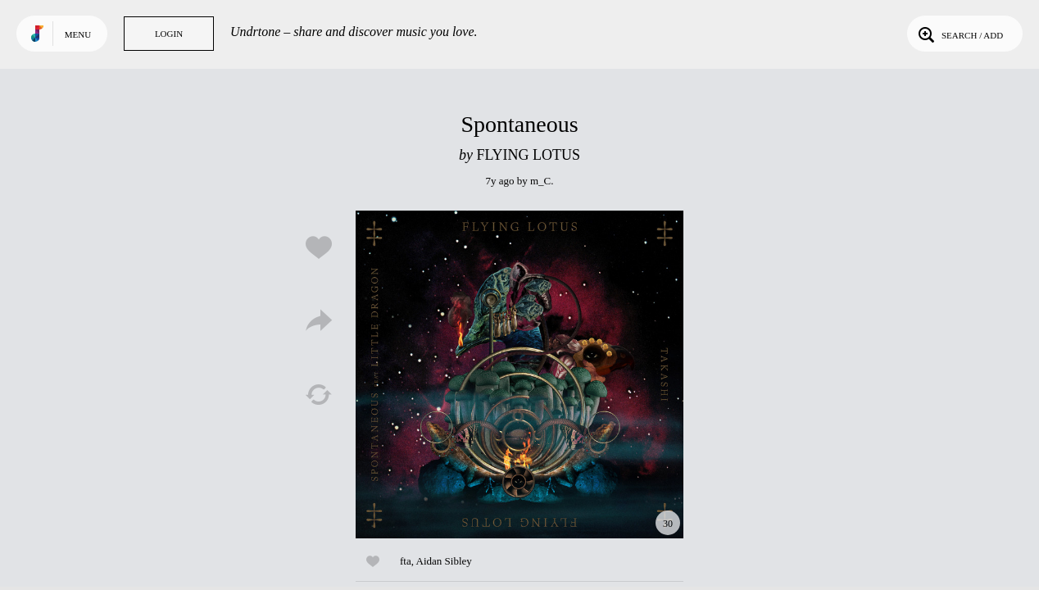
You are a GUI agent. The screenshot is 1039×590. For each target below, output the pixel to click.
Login (169, 34)
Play (519, 374)
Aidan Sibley (444, 561)
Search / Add (959, 33)
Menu (78, 34)
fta (405, 561)
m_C (540, 181)
